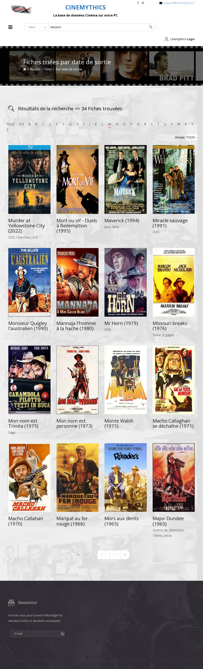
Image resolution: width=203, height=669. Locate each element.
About (9, 659)
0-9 (21, 112)
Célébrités (34, 659)
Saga (11, 420)
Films (20, 659)
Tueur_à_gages (163, 323)
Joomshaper (136, 658)
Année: (186, 125)
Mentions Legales (55, 659)
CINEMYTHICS (85, 7)
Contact (76, 659)
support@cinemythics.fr (179, 3)
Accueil (35, 57)
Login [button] (191, 27)
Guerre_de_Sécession (168, 518)
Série (115, 215)
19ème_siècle (162, 524)
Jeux (107, 215)
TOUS (10, 112)
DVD (11, 225)
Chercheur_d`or (27, 225)
